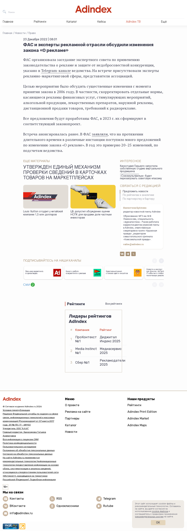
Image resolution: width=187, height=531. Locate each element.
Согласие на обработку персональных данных (27, 454)
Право (32, 33)
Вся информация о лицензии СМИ (21, 439)
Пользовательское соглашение (19, 446)
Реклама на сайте (77, 411)
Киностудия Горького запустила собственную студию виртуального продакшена (141, 169)
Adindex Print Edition (142, 411)
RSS (59, 498)
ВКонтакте (17, 506)
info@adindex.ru (21, 513)
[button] (161, 260)
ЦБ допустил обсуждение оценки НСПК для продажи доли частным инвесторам (91, 214)
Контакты (17, 498)
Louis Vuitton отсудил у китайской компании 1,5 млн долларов (43, 213)
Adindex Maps (137, 425)
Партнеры (72, 418)
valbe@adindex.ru (133, 245)
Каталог (71, 425)
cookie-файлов (160, 511)
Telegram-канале (56, 70)
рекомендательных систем (149, 516)
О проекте (72, 405)
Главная (7, 33)
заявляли (100, 134)
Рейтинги (134, 405)
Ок (158, 522)
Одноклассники (67, 506)
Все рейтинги (113, 303)
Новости (20, 33)
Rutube (108, 506)
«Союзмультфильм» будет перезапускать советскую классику (141, 177)
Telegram (109, 498)
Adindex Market (138, 418)
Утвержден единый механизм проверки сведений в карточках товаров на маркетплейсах (65, 173)
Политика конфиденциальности (20, 443)
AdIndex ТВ (133, 21)
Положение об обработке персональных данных (29, 450)
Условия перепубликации (16, 410)
